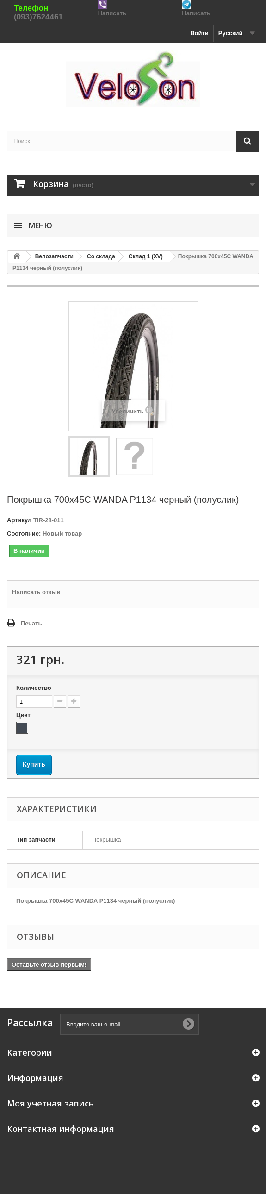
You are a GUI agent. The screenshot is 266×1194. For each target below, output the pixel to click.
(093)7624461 (38, 17)
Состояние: (24, 533)
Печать (31, 623)
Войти (199, 33)
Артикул (19, 520)
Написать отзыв (36, 591)
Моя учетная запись (50, 1103)
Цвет (24, 715)
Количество (33, 687)
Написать (112, 13)
